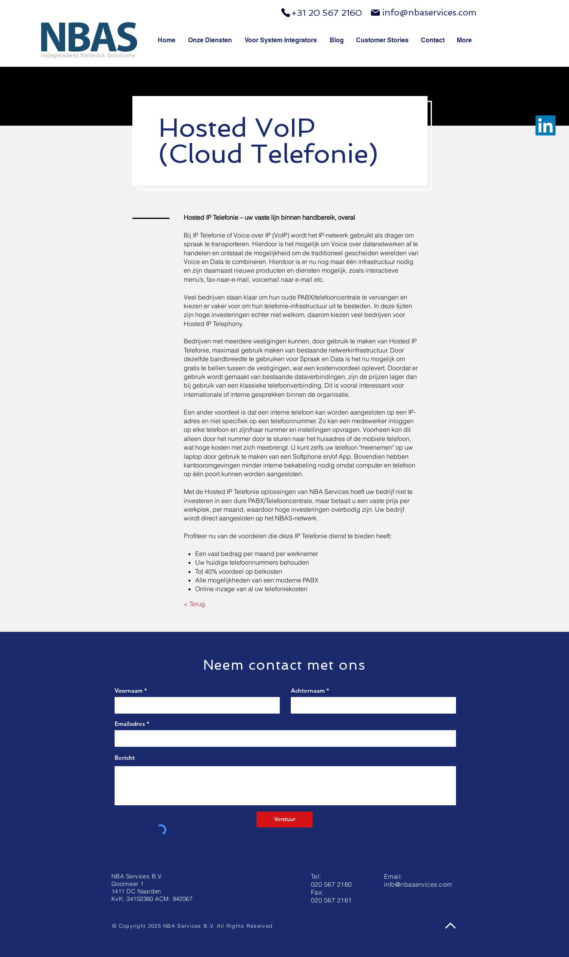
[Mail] (375, 13)
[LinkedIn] (545, 125)
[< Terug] (194, 603)
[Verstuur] (284, 819)
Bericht (125, 758)
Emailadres (130, 724)
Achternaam (308, 690)
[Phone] (286, 13)
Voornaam (129, 690)
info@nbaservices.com (429, 12)
